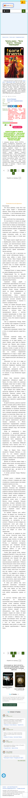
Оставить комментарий (10, 704)
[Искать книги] (23, 11)
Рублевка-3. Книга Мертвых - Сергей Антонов (14, 724)
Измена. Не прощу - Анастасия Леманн (13, 737)
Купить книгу (17, 127)
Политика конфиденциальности (9, 788)
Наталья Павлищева (11, 99)
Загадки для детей (21, 788)
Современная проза (10, 82)
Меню (6, 11)
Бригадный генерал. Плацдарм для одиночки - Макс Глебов (14, 757)
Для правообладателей (12, 786)
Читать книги (10, 100)
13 (13, 173)
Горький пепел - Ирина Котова (11, 748)
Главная (4, 786)
